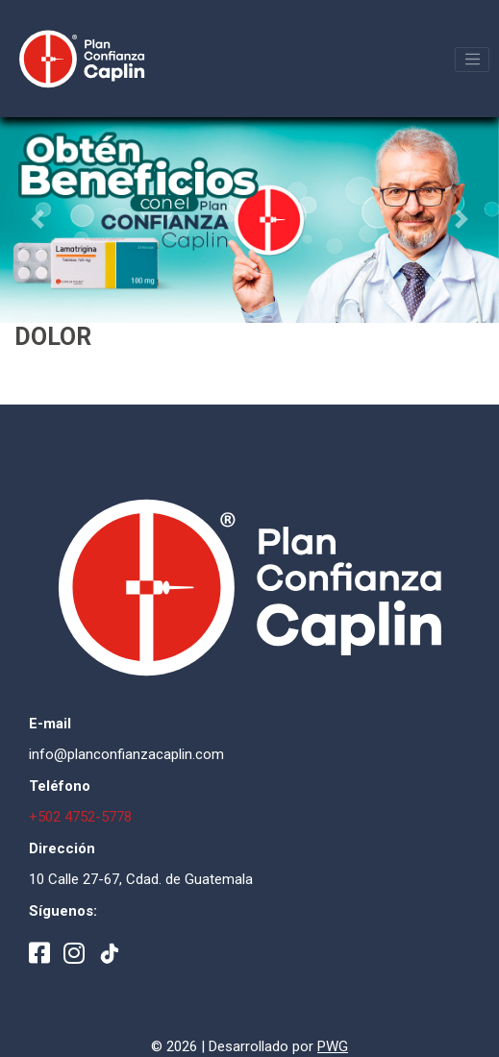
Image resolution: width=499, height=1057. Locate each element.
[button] (37, 219)
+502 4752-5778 (80, 816)
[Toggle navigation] (472, 59)
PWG (332, 1046)
